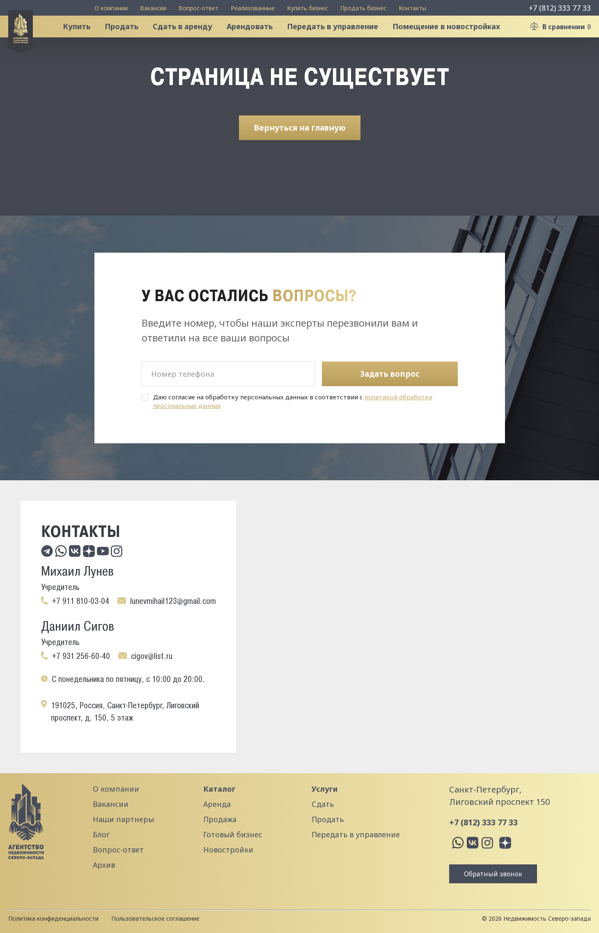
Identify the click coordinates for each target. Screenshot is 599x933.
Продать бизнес (363, 8)
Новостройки (228, 850)
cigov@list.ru (151, 656)
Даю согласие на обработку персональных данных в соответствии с (292, 401)
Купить (84, 38)
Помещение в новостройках (454, 38)
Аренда (217, 804)
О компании (111, 8)
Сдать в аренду (190, 38)
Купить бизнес (307, 8)
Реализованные (253, 8)
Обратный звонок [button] (493, 873)
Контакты (412, 8)
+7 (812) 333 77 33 (560, 8)
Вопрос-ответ (198, 8)
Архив (104, 865)
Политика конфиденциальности (53, 918)
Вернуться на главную (300, 151)
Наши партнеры (123, 819)
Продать (129, 38)
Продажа (219, 819)
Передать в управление (340, 38)
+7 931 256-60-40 (81, 656)
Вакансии (153, 8)
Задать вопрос (390, 374)
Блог (101, 834)
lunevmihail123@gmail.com (173, 601)
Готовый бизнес (232, 834)
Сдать (323, 804)
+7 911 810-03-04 (80, 601)
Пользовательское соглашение (155, 918)
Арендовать (257, 38)
